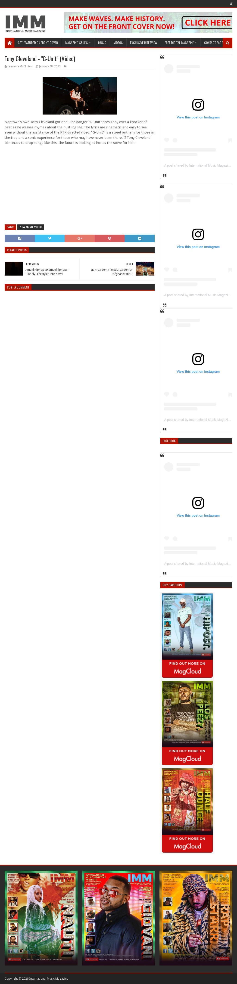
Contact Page (213, 42)
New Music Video (31, 227)
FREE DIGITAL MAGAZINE (179, 42)
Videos (118, 42)
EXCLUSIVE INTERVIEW (143, 42)
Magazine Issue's (76, 42)
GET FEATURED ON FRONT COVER (38, 42)
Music (102, 42)
